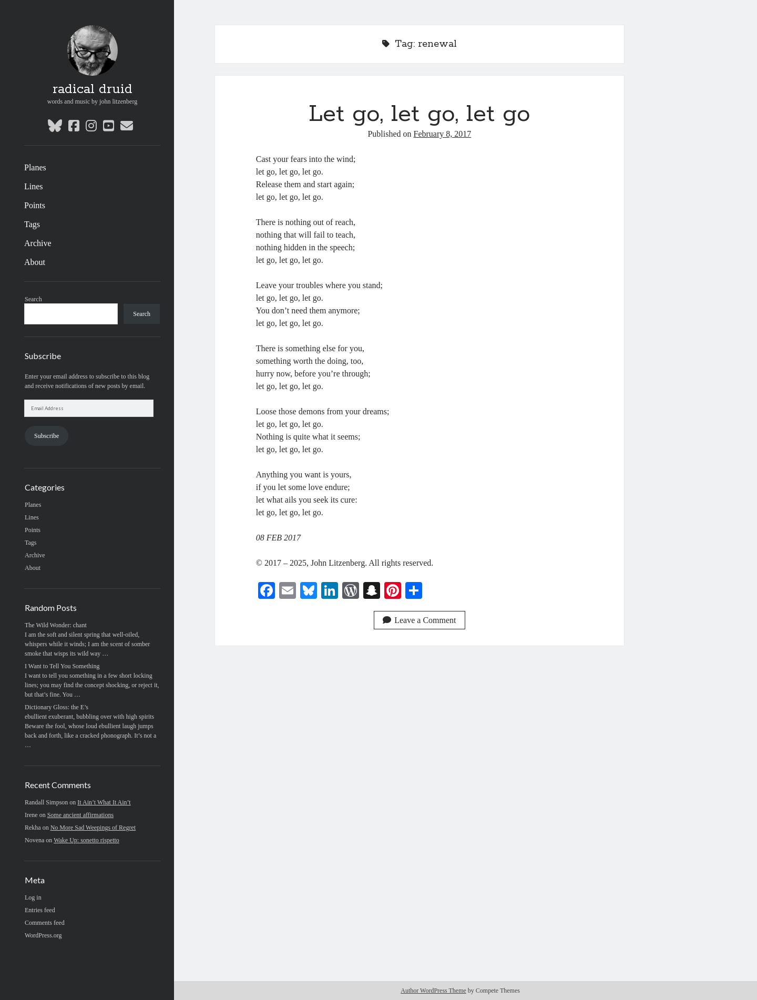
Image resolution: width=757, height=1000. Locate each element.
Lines (33, 186)
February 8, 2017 (443, 133)
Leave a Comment (419, 620)
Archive (38, 243)
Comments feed (45, 922)
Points (34, 205)
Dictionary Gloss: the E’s (56, 707)
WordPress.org (43, 935)
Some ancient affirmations (80, 815)
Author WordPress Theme (433, 990)
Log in (33, 897)
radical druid (92, 89)
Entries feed (40, 910)
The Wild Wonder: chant (56, 625)
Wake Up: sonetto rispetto (86, 840)
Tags (32, 224)
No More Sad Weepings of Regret (93, 827)
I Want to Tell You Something (62, 666)
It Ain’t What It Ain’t (103, 802)
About (34, 262)
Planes (35, 167)
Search (33, 299)
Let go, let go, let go (419, 114)
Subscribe (46, 436)
